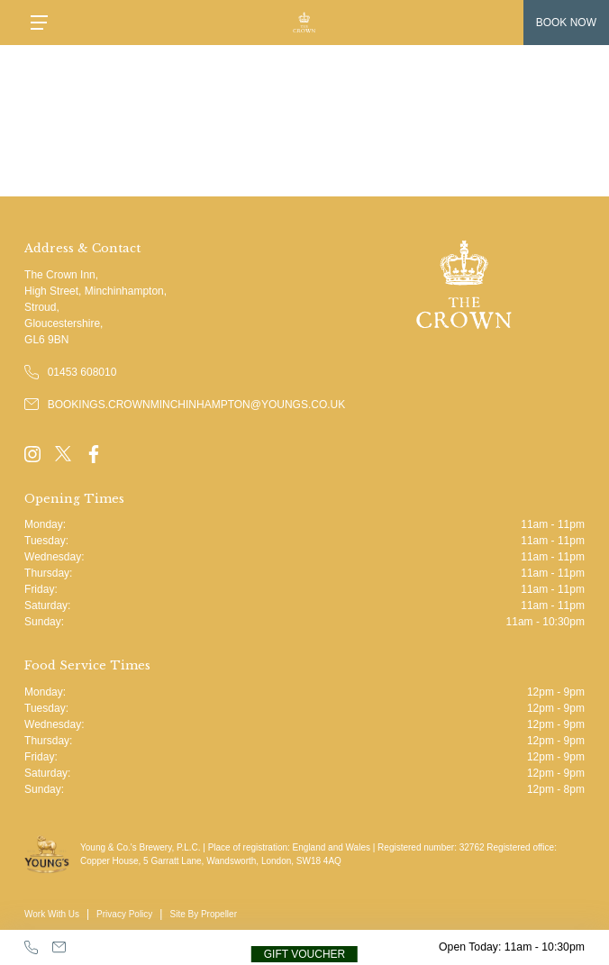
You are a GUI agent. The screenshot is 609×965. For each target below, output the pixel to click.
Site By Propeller (202, 914)
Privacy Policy (124, 914)
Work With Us (51, 914)
